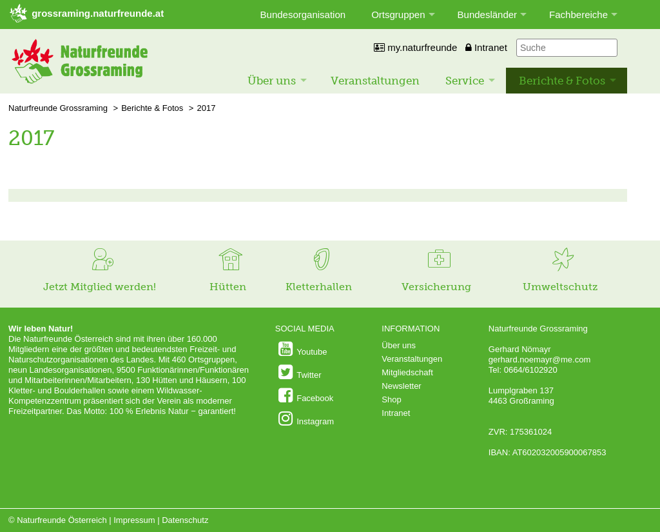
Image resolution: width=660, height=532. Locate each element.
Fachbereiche (578, 14)
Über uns (272, 80)
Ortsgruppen (398, 14)
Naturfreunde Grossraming (58, 108)
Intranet (486, 47)
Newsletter (401, 386)
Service (464, 80)
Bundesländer (488, 14)
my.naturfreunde (415, 47)
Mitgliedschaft (407, 372)
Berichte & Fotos (562, 80)
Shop (391, 399)
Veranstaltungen (375, 80)
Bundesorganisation (303, 14)
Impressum (134, 520)
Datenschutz (185, 520)
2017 (206, 108)
